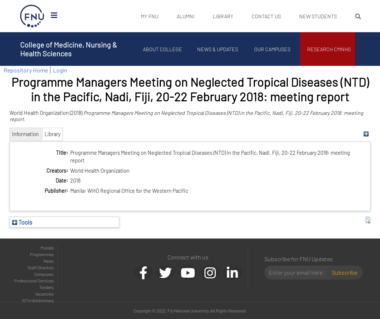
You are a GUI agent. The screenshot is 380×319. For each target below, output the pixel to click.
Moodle (47, 247)
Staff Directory (40, 267)
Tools (22, 222)
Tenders (46, 287)
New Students (318, 16)
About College (162, 49)
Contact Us (266, 16)
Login (60, 70)
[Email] (298, 272)
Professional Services (34, 280)
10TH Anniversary (38, 300)
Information (25, 134)
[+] (366, 134)
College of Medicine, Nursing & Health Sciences (68, 49)
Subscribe (344, 272)
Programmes (42, 254)
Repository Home (26, 70)
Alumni (186, 16)
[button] (367, 220)
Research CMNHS (329, 49)
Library (223, 16)
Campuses (44, 274)
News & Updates (217, 49)
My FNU (149, 16)
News (49, 260)
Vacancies (44, 293)
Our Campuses (272, 49)
